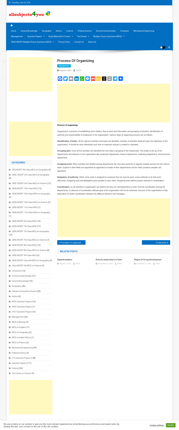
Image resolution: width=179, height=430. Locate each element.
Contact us (79, 42)
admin (78, 70)
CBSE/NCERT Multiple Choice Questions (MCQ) (31, 42)
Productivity (161, 243)
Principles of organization (72, 243)
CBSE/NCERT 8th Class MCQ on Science (29, 250)
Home (13, 31)
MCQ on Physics (19, 342)
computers (16, 271)
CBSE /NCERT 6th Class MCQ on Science (29, 183)
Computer (124, 31)
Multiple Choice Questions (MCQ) (107, 36)
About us (92, 42)
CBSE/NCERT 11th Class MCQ (25, 207)
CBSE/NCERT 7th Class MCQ (24, 226)
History (59, 31)
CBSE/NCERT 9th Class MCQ (24, 255)
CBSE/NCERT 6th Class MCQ (24, 221)
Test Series (82, 36)
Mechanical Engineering (143, 31)
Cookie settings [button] (157, 425)
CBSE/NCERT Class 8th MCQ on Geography (30, 260)
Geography (46, 31)
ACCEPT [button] (171, 425)
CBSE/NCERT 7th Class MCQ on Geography (30, 231)
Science (69, 31)
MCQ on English (18, 327)
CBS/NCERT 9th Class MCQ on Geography (30, 170)
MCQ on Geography (20, 332)
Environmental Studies (106, 31)
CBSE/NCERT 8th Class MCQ (24, 245)
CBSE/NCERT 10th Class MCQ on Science (30, 202)
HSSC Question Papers (22, 307)
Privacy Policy (64, 42)
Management (17, 36)
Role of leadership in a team (109, 260)
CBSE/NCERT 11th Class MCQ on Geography (31, 212)
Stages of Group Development (147, 260)
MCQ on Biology (19, 322)
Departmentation (64, 260)
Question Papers (34, 36)
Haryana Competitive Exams (24, 291)
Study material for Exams (59, 36)
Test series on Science (21, 373)
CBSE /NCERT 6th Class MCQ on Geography (31, 175)
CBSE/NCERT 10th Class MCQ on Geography (31, 194)
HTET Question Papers (22, 312)
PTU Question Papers (21, 358)
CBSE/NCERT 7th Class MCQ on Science (29, 240)
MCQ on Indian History (21, 337)
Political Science (85, 31)
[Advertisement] (113, 103)
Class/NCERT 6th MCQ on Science (26, 265)
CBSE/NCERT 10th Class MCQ (25, 188)
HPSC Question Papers (22, 301)
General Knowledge (29, 31)
